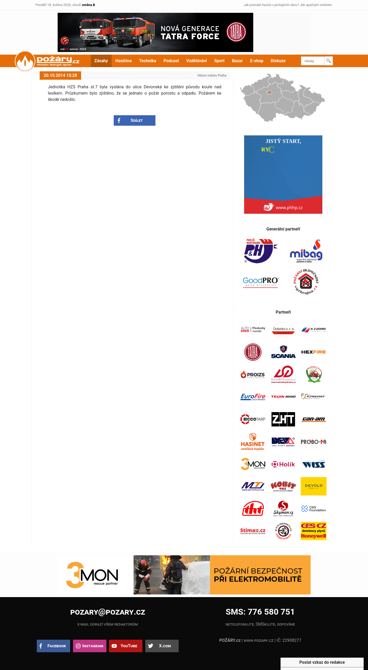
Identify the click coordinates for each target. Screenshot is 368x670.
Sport (219, 60)
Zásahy (101, 60)
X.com (165, 645)
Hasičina (123, 60)
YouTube (128, 645)
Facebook (56, 645)
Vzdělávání (196, 60)
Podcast (171, 60)
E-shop (256, 60)
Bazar (237, 60)
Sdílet (137, 120)
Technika (147, 60)
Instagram (92, 645)
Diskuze (278, 60)
